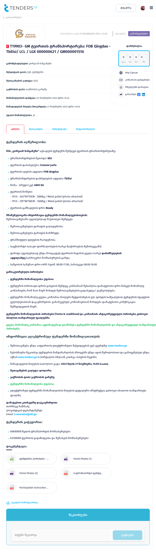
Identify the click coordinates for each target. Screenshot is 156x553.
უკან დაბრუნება (12, 17)
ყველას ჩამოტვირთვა (22, 502)
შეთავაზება (36, 129)
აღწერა (15, 129)
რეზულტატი (59, 129)
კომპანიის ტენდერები (134, 80)
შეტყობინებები (85, 129)
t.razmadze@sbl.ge (25, 414)
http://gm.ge (128, 72)
